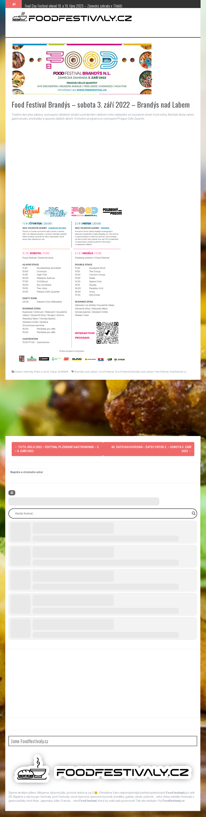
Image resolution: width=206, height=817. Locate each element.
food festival (106, 371)
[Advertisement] (103, 408)
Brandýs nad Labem (86, 371)
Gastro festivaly (24, 371)
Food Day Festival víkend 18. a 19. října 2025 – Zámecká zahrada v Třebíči (73, 5)
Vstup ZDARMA (59, 371)
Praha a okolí (41, 371)
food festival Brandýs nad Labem (134, 371)
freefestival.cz (178, 371)
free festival (162, 371)
